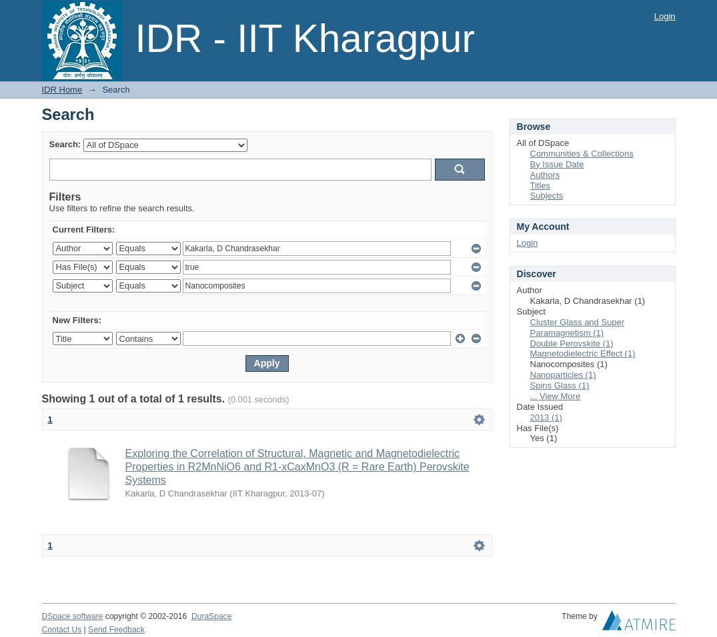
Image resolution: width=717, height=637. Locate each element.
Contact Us (62, 629)
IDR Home (62, 90)
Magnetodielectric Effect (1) (583, 353)
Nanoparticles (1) (563, 375)
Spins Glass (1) (560, 385)
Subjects (547, 196)
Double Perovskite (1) (572, 343)
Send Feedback (116, 629)
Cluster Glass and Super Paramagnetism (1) (577, 327)
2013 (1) (546, 417)
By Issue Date (557, 164)
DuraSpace (211, 616)
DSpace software (72, 616)
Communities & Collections (582, 154)
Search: (65, 144)
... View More (555, 396)
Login (665, 16)
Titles (540, 186)
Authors (545, 175)
